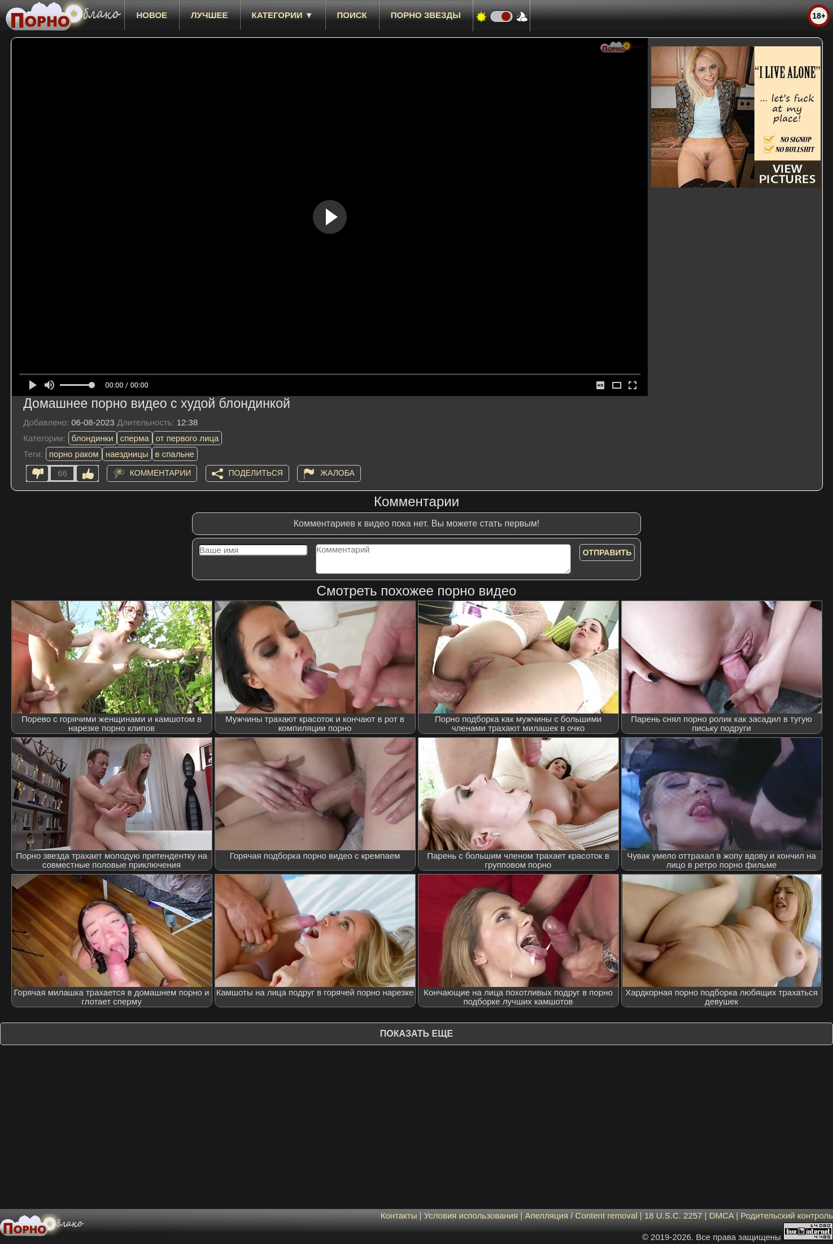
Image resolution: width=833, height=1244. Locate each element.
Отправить (607, 552)
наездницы (127, 454)
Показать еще (416, 1033)
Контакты (399, 1215)
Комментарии (160, 472)
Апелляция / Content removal (581, 1215)
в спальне (174, 454)
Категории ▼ (282, 15)
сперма (134, 438)
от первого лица (187, 438)
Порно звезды (426, 15)
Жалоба (337, 472)
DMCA (721, 1215)
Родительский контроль (786, 1215)
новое (151, 15)
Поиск (352, 15)
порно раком (74, 454)
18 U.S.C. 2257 (673, 1215)
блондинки (93, 438)
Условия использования (471, 1215)
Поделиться (256, 472)
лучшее (209, 15)
